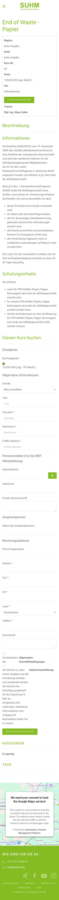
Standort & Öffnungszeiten (29, 892)
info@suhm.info (16, 867)
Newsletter (49, 883)
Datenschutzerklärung (41, 669)
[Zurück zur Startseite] (29, 6)
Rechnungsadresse (15, 541)
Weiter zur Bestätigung (20, 732)
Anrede (6, 383)
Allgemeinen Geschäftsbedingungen (32, 659)
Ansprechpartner (14, 517)
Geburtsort (8, 483)
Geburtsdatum (10, 469)
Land (6, 606)
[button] (4, 6)
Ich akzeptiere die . (28, 660)
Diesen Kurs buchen (19, 100)
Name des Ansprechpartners (18, 525)
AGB (39, 888)
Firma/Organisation (13, 549)
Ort (5, 592)
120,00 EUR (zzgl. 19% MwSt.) (19, 367)
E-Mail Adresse (11, 440)
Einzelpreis (9, 350)
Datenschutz (11, 883)
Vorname (8, 412)
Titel (4, 397)
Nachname (9, 426)
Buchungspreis (10, 358)
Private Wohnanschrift (14, 498)
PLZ (5, 577)
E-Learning (8, 753)
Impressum (24, 888)
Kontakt (30, 883)
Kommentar (9, 635)
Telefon (7, 620)
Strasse (7, 563)
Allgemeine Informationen (20, 375)
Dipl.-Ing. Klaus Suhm (16, 112)
